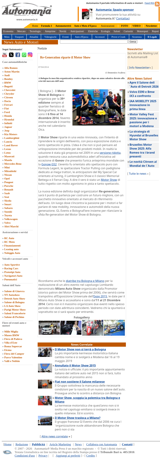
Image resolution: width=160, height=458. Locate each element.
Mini (7, 167)
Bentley (8, 79)
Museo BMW (11, 335)
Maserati (9, 156)
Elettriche (93, 31)
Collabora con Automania (101, 444)
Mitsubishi (10, 171)
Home (35, 26)
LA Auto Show (12, 306)
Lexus (7, 149)
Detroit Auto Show (14, 298)
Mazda (8, 160)
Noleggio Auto (12, 253)
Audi (7, 75)
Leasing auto (11, 249)
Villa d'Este (10, 342)
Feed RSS (149, 3)
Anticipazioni (77, 31)
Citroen (8, 97)
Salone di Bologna (14, 302)
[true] (94, 42)
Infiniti (8, 123)
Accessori (100, 37)
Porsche (8, 185)
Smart (7, 204)
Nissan (8, 174)
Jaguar (8, 127)
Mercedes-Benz (12, 163)
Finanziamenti (12, 245)
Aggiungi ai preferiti (68, 455)
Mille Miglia (11, 331)
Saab (7, 193)
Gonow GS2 (49, 164)
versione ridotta (110, 153)
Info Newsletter (139, 68)
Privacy (43, 455)
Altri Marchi (11, 226)
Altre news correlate (54, 436)
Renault (8, 189)
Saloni (117, 31)
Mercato (21, 31)
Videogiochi (50, 37)
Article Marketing (60, 444)
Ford (7, 112)
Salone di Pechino (14, 317)
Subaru (8, 208)
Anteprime (50, 31)
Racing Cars (11, 268)
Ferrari (8, 104)
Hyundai (9, 119)
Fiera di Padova (13, 339)
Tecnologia (35, 31)
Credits (90, 455)
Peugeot (8, 182)
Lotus (7, 152)
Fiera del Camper (14, 353)
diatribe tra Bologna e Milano (85, 281)
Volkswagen (11, 219)
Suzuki (8, 211)
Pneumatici (10, 279)
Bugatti (8, 86)
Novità (62, 31)
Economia (8, 31)
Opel (7, 178)
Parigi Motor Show (15, 309)
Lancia (8, 141)
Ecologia (105, 31)
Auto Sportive (12, 264)
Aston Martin (11, 71)
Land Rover (11, 145)
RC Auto (9, 238)
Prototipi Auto (12, 272)
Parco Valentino (13, 357)
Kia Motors (10, 134)
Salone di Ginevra (14, 291)
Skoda (7, 200)
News (78, 444)
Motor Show (109, 180)
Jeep (6, 130)
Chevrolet (9, 90)
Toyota (8, 215)
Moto (6, 37)
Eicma (7, 350)
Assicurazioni (107, 26)
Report (155, 31)
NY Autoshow (12, 295)
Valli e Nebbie (12, 361)
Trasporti (19, 37)
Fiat (6, 108)
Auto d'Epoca (81, 37)
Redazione (21, 444)
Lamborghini (11, 138)
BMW (7, 82)
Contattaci (123, 18)
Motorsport (142, 31)
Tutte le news (137, 174)
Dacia (7, 101)
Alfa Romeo (10, 68)
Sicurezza (137, 37)
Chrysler (9, 93)
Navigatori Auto (13, 275)
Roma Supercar (13, 346)
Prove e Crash (118, 37)
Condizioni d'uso (25, 455)
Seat (6, 197)
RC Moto (9, 241)
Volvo (7, 222)
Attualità (34, 37)
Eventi (65, 37)
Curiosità (128, 31)
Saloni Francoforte (14, 313)
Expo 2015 (100, 296)
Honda (8, 115)
